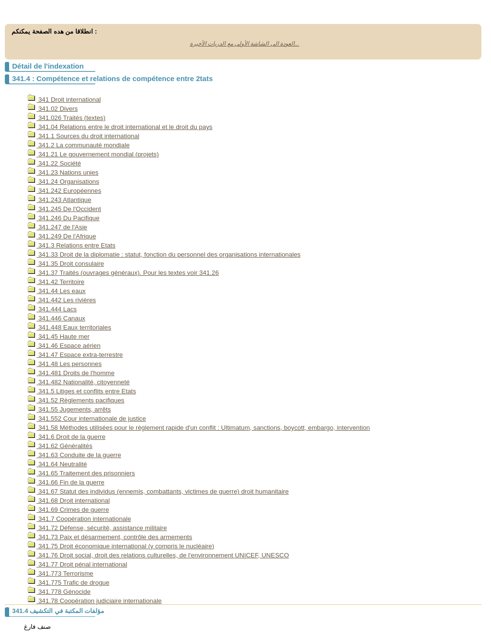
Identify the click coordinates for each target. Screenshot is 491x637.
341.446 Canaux (56, 318)
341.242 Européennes (64, 190)
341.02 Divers (53, 108)
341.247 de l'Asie (57, 227)
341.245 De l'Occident (64, 208)
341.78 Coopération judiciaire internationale (95, 600)
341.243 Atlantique (59, 199)
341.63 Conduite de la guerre (74, 455)
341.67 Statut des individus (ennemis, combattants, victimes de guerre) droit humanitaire (158, 491)
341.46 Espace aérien (64, 345)
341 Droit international (64, 99)
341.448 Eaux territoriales (69, 327)
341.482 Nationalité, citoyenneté (78, 382)
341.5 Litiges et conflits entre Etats (82, 391)
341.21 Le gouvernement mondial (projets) (93, 154)
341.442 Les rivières (62, 300)
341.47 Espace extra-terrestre (75, 354)
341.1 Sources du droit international (83, 136)
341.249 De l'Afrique (62, 236)
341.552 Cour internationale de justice (87, 418)
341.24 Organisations (63, 181)
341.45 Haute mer (58, 336)
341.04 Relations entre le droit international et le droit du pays (120, 126)
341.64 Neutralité (57, 464)
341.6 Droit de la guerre (66, 436)
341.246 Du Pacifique (63, 218)
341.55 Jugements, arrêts (69, 409)
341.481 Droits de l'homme (71, 373)
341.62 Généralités (60, 445)
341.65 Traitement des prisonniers (81, 473)
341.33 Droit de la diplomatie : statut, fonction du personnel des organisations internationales (164, 254)
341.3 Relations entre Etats (71, 245)
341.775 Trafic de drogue (68, 582)
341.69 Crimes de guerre (68, 509)
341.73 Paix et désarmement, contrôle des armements (110, 537)
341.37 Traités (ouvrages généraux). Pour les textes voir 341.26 (123, 272)
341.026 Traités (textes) (66, 117)
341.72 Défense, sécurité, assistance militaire (97, 527)
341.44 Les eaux (56, 291)
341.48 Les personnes (65, 363)
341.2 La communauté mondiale (78, 145)
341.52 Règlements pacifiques (76, 400)
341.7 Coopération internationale (79, 518)
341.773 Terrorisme (60, 573)
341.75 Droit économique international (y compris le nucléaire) (121, 546)
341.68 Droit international (69, 500)
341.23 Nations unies (63, 172)
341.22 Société (54, 163)
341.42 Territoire (56, 281)
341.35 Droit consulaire (66, 263)
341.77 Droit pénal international (77, 564)
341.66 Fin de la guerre (66, 482)
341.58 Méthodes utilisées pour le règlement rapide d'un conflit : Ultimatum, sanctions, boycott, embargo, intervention (199, 427)
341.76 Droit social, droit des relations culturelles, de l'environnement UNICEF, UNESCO (158, 555)
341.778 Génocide (59, 591)
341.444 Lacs (52, 309)
